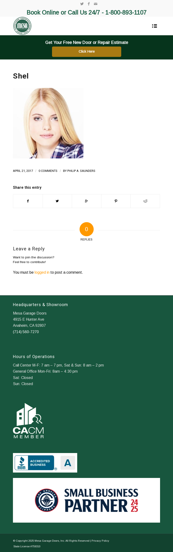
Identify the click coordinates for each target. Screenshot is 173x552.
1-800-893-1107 (126, 12)
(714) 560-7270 (26, 332)
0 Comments (48, 171)
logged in (42, 272)
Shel (21, 75)
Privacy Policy (100, 540)
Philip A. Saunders (81, 171)
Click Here (87, 51)
